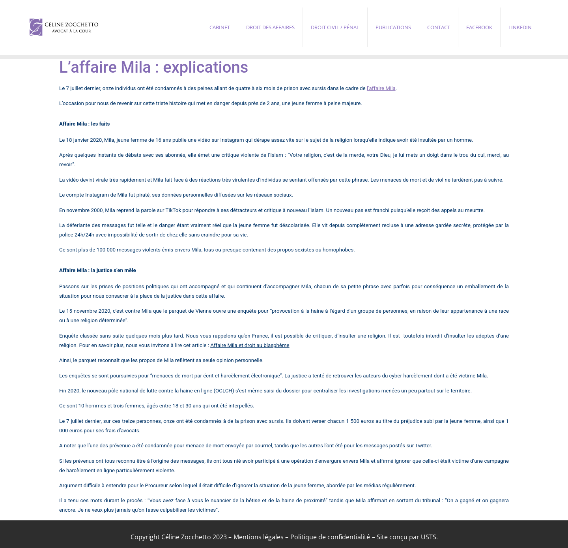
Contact (438, 27)
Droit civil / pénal (335, 27)
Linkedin (520, 27)
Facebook (479, 27)
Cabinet (219, 27)
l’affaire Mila (381, 88)
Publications (393, 27)
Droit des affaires (270, 27)
